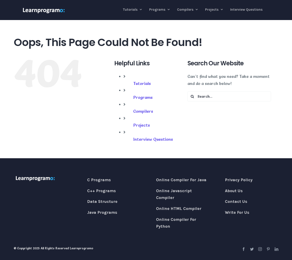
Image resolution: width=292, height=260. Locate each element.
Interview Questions (153, 139)
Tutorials (142, 83)
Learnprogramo (81, 248)
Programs (143, 97)
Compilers (143, 111)
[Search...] (229, 96)
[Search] (192, 96)
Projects (141, 125)
